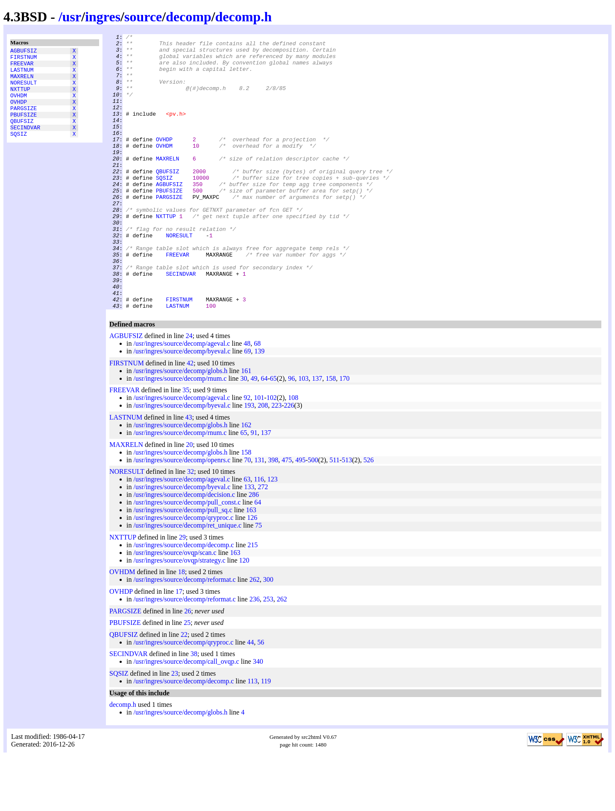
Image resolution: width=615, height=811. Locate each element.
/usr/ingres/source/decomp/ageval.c (181, 398)
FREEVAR (22, 67)
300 (268, 634)
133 (249, 542)
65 (273, 433)
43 (188, 472)
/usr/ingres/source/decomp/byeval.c (181, 406)
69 (247, 406)
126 (252, 572)
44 (250, 697)
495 (301, 515)
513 (347, 515)
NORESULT (23, 90)
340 (258, 716)
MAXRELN (22, 82)
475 (287, 515)
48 (247, 398)
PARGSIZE (23, 121)
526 (368, 515)
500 (313, 515)
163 (251, 565)
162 (246, 480)
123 (272, 534)
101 (259, 452)
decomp (188, 16)
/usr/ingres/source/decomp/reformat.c (184, 634)
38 (193, 708)
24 (189, 390)
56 (261, 697)
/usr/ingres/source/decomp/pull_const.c (186, 557)
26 (187, 666)
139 (260, 406)
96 (291, 433)
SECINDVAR (25, 144)
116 (259, 534)
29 (182, 592)
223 (277, 460)
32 (190, 526)
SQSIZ (18, 151)
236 (254, 654)
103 (304, 433)
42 (190, 418)
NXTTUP (20, 98)
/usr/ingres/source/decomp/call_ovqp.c (186, 716)
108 (293, 452)
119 (266, 736)
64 (264, 433)
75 (258, 580)
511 (334, 515)
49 (254, 433)
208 (263, 460)
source (143, 16)
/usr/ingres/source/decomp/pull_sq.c (182, 565)
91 (254, 487)
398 (273, 515)
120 (244, 615)
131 (260, 515)
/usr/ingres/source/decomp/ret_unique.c (187, 580)
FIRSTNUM (23, 59)
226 (289, 460)
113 (253, 736)
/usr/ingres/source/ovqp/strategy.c (179, 615)
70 (247, 515)
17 (179, 646)
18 (181, 626)
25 (187, 677)
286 (254, 549)
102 (271, 452)
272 (263, 542)
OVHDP (18, 113)
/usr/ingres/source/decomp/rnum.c (179, 433)
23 (174, 728)
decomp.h (243, 16)
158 (331, 433)
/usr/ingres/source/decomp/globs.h (180, 425)
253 (268, 654)
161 (246, 425)
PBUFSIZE (23, 128)
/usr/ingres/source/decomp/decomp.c (183, 600)
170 (345, 433)
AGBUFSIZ (23, 51)
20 (189, 499)
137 (317, 433)
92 (247, 452)
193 (249, 460)
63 (247, 534)
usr (71, 16)
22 (184, 689)
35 (185, 445)
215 (253, 600)
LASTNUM (22, 75)
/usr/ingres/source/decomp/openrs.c (181, 515)
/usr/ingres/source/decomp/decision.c (184, 549)
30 (243, 433)
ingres (102, 16)
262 (254, 634)
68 (257, 398)
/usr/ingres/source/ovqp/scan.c (174, 607)
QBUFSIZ (22, 136)
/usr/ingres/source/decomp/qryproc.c (183, 572)
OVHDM (18, 105)
